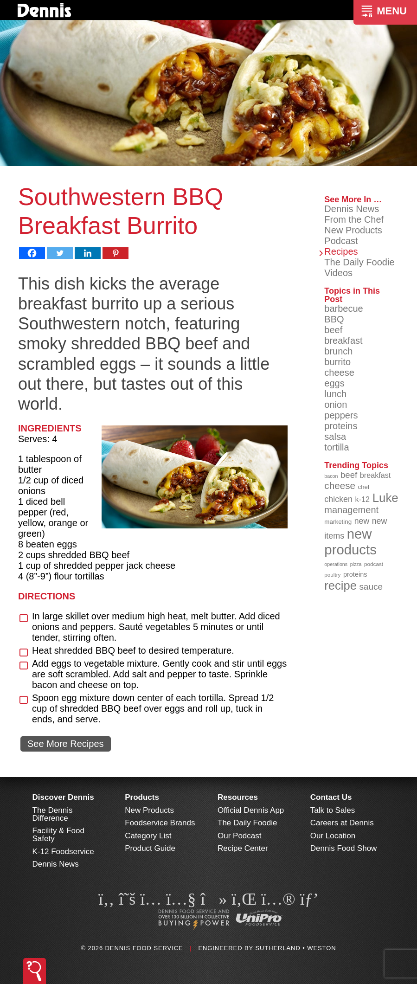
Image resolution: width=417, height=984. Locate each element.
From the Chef (354, 219)
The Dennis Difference (52, 814)
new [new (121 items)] (361, 521)
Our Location (332, 835)
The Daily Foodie (359, 262)
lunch (335, 394)
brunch (338, 351)
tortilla (336, 447)
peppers (341, 415)
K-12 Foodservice (63, 851)
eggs (334, 383)
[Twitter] (60, 253)
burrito (337, 362)
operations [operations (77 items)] (335, 564)
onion (335, 404)
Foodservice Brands (160, 822)
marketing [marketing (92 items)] (338, 521)
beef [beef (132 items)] (348, 475)
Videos (338, 273)
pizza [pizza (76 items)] (356, 564)
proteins (340, 426)
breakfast (343, 340)
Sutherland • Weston (295, 948)
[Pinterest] (115, 253)
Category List (148, 835)
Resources (238, 797)
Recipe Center (243, 848)
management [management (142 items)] (351, 510)
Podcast (341, 241)
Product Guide (150, 848)
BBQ (334, 319)
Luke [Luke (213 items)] (385, 497)
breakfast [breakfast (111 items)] (375, 475)
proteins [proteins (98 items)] (355, 574)
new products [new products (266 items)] (350, 541)
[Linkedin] (88, 253)
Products (142, 797)
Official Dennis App (251, 810)
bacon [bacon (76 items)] (331, 476)
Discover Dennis (63, 797)
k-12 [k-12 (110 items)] (362, 499)
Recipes (341, 251)
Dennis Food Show (343, 848)
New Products (353, 230)
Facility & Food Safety (58, 834)
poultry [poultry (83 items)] (332, 575)
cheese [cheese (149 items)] (339, 485)
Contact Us (331, 797)
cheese (339, 372)
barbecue (343, 308)
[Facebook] (32, 253)
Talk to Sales (332, 810)
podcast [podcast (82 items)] (373, 564)
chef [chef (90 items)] (364, 486)
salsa (335, 436)
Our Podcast (240, 835)
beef (333, 330)
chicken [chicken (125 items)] (338, 499)
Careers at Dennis (342, 822)
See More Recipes (65, 744)
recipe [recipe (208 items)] (340, 585)
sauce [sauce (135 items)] (371, 587)
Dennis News (351, 209)
